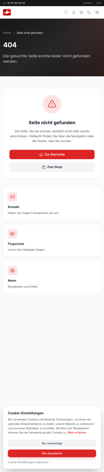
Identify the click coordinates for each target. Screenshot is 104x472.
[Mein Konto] (73, 12)
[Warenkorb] (81, 12)
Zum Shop (52, 167)
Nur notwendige (52, 443)
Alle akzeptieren (52, 453)
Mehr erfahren (77, 432)
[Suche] (66, 12)
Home (7, 32)
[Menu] (97, 12)
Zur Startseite (52, 154)
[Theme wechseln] (89, 12)
